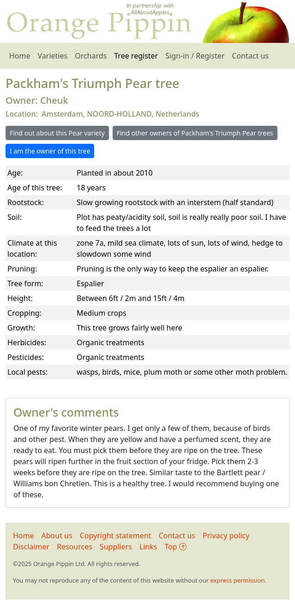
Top (175, 547)
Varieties (53, 56)
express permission (237, 580)
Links (148, 547)
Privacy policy (226, 535)
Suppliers (116, 547)
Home (19, 56)
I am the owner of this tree (50, 151)
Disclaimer (31, 547)
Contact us (250, 56)
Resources (74, 547)
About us (57, 535)
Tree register (136, 56)
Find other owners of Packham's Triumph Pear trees (195, 133)
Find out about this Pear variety (57, 133)
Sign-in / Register (194, 56)
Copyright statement (115, 535)
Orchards (91, 56)
